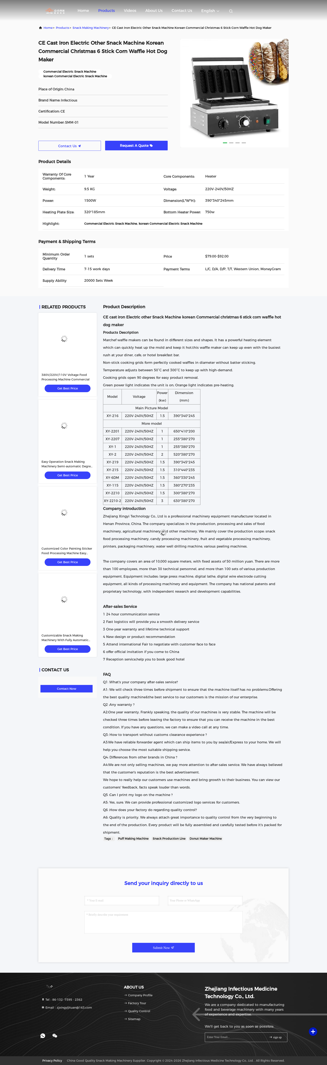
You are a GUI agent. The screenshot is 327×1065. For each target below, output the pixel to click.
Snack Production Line (169, 839)
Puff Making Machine (133, 839)
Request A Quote (136, 146)
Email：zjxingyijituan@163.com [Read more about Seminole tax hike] (66, 1007)
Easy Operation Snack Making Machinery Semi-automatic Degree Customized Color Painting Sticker (67, 466)
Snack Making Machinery (91, 28)
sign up (275, 1037)
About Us (153, 10)
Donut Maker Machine (206, 839)
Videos (130, 10)
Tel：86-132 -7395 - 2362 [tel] (61, 1000)
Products (106, 10)
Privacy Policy (52, 1060)
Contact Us (182, 10)
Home (83, 10)
